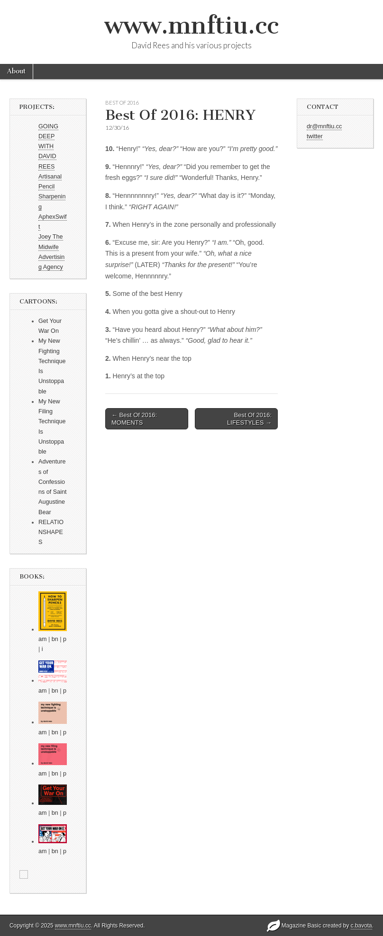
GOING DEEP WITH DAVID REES (48, 146)
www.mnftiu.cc (191, 25)
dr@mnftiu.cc (324, 126)
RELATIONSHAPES (51, 532)
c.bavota (361, 925)
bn (55, 639)
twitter (315, 136)
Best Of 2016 (121, 102)
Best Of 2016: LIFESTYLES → (249, 418)
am (42, 639)
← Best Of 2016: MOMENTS (134, 418)
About (16, 71)
